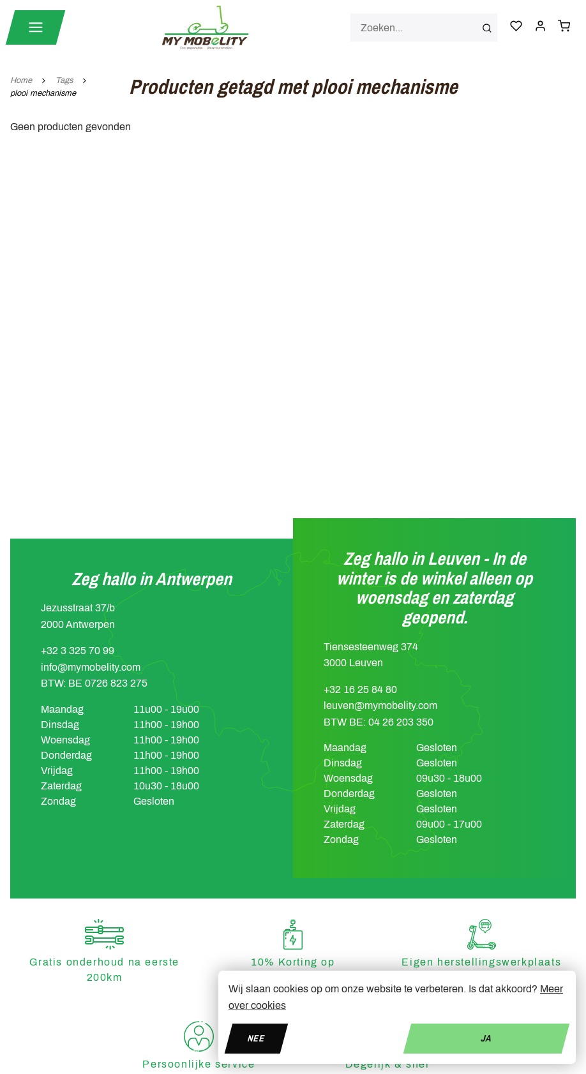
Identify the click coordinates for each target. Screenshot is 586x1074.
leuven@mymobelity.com (380, 705)
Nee (256, 1038)
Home (21, 80)
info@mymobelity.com (90, 667)
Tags (64, 80)
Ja (486, 1038)
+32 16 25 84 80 (360, 689)
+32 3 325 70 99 (77, 650)
